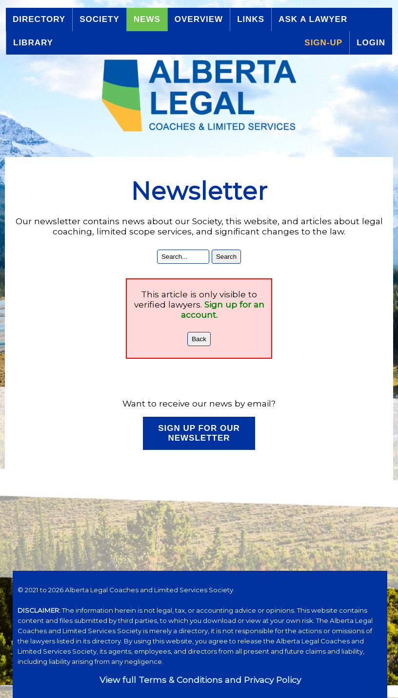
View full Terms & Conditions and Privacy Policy (200, 680)
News (147, 19)
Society (99, 19)
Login (371, 42)
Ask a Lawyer (313, 19)
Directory (39, 19)
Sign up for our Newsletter (199, 433)
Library (33, 42)
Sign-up (323, 42)
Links (250, 19)
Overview (199, 19)
